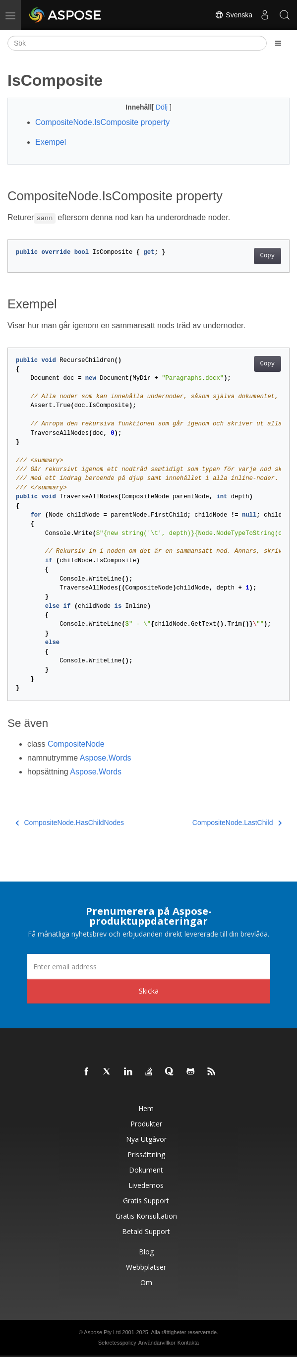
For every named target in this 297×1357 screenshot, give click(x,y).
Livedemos (146, 1185)
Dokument (146, 1170)
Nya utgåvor (146, 1139)
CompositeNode (76, 744)
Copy (267, 255)
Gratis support (146, 1200)
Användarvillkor (157, 1343)
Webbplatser (146, 1267)
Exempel (50, 142)
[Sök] (137, 43)
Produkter (146, 1123)
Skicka (149, 991)
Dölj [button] (163, 107)
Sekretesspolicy (117, 1343)
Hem (146, 1108)
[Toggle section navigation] (278, 43)
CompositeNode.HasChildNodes (69, 822)
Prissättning (146, 1154)
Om (146, 1282)
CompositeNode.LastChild (237, 822)
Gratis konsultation (146, 1216)
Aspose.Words (105, 758)
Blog (146, 1251)
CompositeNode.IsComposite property (102, 122)
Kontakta (188, 1343)
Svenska (233, 14)
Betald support (146, 1231)
